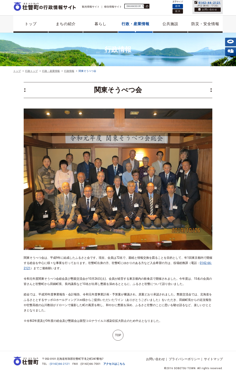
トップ (31, 24)
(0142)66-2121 (60, 363)
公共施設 (170, 24)
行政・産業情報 (135, 24)
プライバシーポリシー (184, 359)
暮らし (100, 24)
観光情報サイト (91, 6)
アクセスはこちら (114, 363)
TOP (118, 335)
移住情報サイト (113, 6)
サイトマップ (213, 359)
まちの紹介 (66, 24)
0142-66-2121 (209, 2)
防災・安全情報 (205, 24)
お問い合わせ (155, 359)
